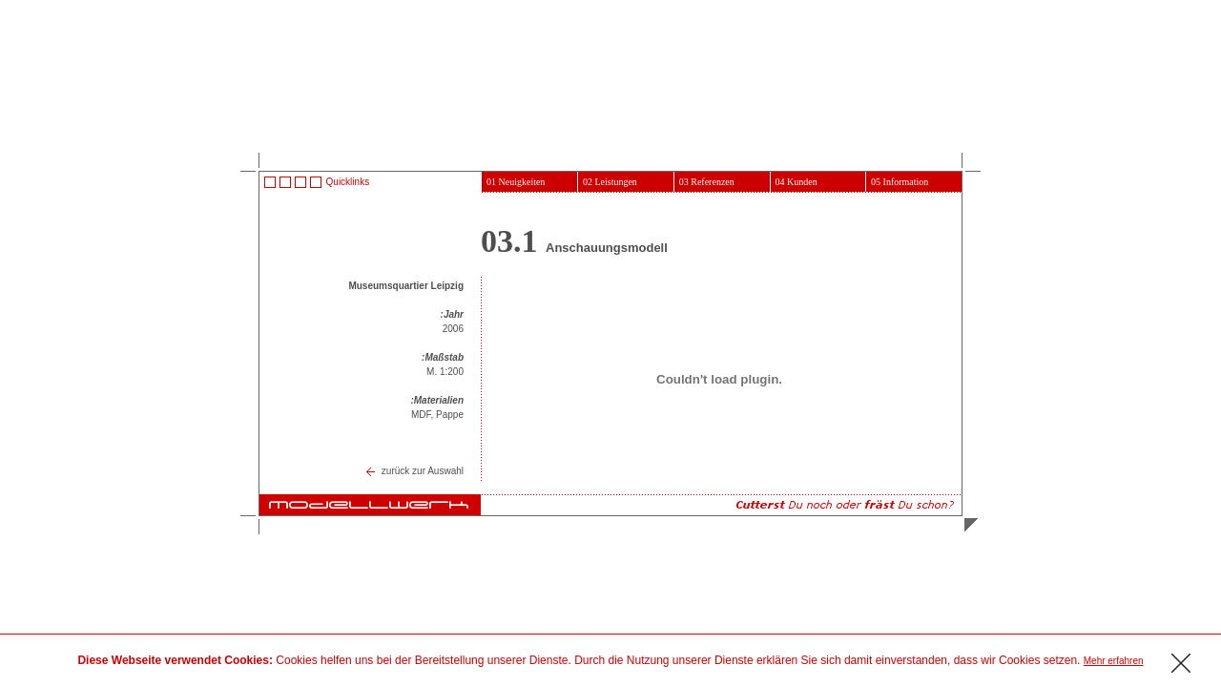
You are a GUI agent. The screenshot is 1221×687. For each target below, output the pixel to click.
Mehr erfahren (1114, 661)
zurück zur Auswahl (423, 471)
